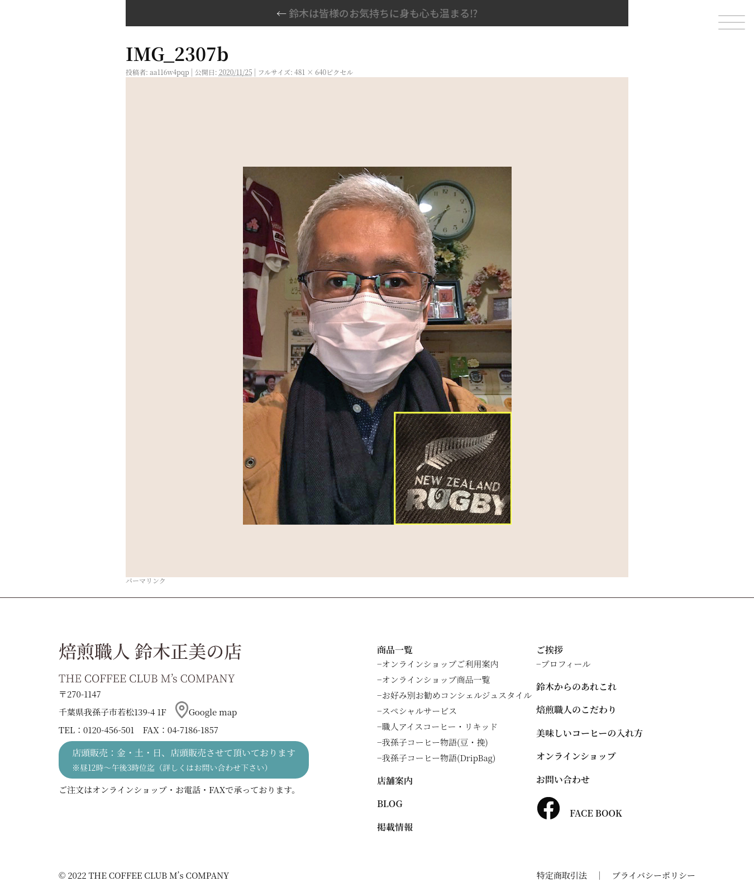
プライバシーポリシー (653, 875)
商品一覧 (395, 649)
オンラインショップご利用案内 (440, 664)
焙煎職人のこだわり (576, 709)
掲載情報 (395, 827)
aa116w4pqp (169, 72)
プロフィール (566, 664)
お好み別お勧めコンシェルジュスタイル (457, 695)
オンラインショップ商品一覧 (436, 679)
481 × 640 (310, 72)
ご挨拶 (549, 649)
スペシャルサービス (419, 710)
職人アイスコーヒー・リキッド (440, 726)
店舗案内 (395, 780)
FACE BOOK (579, 813)
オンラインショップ (576, 755)
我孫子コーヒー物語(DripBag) (439, 757)
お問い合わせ (563, 779)
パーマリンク (146, 580)
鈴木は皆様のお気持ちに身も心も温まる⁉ (377, 13)
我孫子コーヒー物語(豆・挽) (435, 742)
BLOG (389, 803)
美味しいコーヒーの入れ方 (589, 733)
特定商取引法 (562, 875)
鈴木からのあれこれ (576, 686)
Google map (206, 712)
